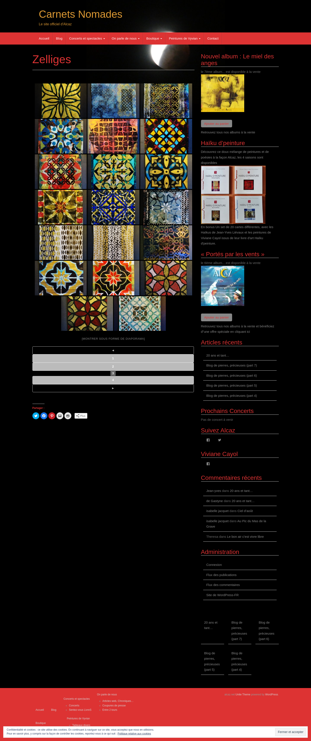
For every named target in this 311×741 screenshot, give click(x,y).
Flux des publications (221, 575)
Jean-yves (213, 491)
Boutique (154, 38)
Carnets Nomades (81, 14)
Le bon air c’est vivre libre (245, 536)
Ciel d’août (245, 511)
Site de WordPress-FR (222, 595)
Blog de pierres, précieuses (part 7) (231, 365)
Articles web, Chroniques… (118, 701)
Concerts (74, 705)
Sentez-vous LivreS (80, 709)
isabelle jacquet (217, 511)
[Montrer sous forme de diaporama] (113, 338)
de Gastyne (214, 501)
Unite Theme (243, 694)
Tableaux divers (81, 725)
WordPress (271, 694)
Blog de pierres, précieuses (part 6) (231, 375)
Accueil (44, 38)
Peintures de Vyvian (185, 38)
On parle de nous (126, 38)
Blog (59, 38)
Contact (212, 38)
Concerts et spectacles (87, 38)
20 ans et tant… (217, 355)
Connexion (214, 565)
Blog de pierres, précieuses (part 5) (231, 385)
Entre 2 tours (109, 709)
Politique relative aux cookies (134, 733)
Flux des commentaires (223, 585)
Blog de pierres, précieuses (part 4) (231, 395)
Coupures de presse (114, 705)
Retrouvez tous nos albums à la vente (228, 132)
